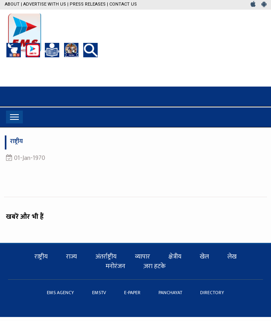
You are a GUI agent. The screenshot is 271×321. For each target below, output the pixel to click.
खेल (204, 256)
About (12, 4)
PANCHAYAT (171, 293)
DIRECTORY (212, 293)
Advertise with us (44, 4)
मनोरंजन (115, 266)
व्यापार (142, 256)
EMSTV (99, 293)
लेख (232, 256)
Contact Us (123, 4)
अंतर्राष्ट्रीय (105, 256)
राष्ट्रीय (41, 256)
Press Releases (88, 4)
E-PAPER (133, 293)
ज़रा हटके (155, 266)
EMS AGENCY (61, 293)
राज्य (71, 256)
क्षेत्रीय (175, 256)
